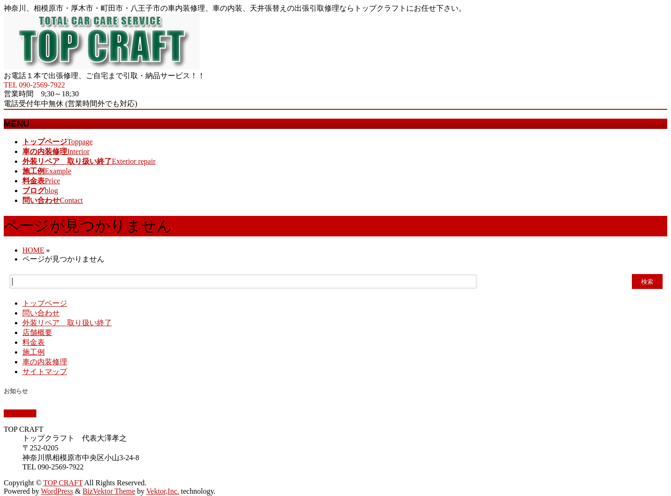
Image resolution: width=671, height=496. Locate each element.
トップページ (44, 303)
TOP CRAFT (63, 483)
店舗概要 (37, 332)
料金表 (33, 342)
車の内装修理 (44, 362)
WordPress (57, 491)
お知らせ (16, 391)
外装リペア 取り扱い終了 (67, 323)
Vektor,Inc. (162, 491)
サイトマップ (44, 371)
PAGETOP (20, 413)
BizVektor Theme (108, 491)
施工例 (33, 352)
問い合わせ (41, 313)
